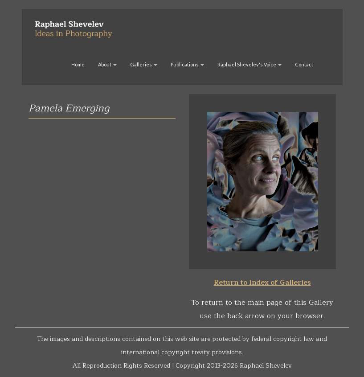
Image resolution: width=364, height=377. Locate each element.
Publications (187, 64)
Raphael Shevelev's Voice (249, 64)
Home (78, 64)
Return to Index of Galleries (262, 282)
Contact (304, 64)
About (107, 64)
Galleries (143, 64)
